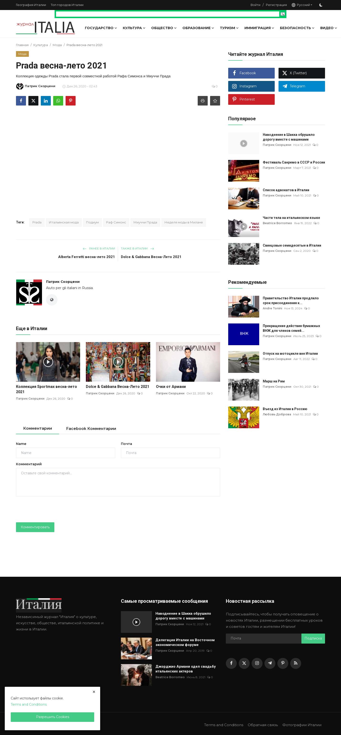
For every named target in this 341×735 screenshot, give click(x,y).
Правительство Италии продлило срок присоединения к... (291, 300)
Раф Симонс (116, 222)
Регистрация (276, 5)
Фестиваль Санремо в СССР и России (294, 162)
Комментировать (35, 527)
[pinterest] (282, 663)
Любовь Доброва (277, 414)
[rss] (295, 663)
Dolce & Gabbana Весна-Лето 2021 (151, 257)
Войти (255, 5)
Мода (57, 45)
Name (21, 444)
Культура (40, 45)
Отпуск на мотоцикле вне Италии (290, 353)
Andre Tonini (273, 308)
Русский (301, 5)
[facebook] (231, 663)
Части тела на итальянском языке (291, 218)
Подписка (313, 638)
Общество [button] (164, 28)
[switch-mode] (321, 5)
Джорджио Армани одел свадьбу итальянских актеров (185, 668)
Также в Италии (137, 248)
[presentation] (52, 509)
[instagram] (257, 663)
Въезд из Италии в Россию (285, 409)
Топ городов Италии (67, 5)
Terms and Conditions (223, 725)
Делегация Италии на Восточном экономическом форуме (185, 642)
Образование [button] (198, 28)
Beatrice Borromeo (277, 223)
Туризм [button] (229, 28)
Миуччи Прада (145, 222)
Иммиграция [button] (259, 28)
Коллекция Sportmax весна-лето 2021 (46, 389)
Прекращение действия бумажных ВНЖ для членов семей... (291, 328)
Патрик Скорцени (63, 282)
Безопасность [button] (297, 28)
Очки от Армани (171, 386)
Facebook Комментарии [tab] (91, 428)
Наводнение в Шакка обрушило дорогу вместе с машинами (289, 137)
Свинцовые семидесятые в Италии (292, 245)
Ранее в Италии (99, 248)
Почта (126, 444)
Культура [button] (134, 28)
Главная (22, 45)
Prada (36, 222)
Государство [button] (101, 28)
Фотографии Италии (301, 725)
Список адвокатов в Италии (286, 190)
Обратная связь (263, 725)
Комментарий (29, 464)
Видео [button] (328, 28)
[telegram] (269, 663)
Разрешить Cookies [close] (52, 717)
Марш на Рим (274, 381)
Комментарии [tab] (37, 428)
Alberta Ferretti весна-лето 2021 (86, 257)
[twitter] (244, 663)
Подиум (92, 222)
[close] (94, 691)
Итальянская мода (64, 222)
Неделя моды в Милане (184, 222)
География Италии (31, 5)
